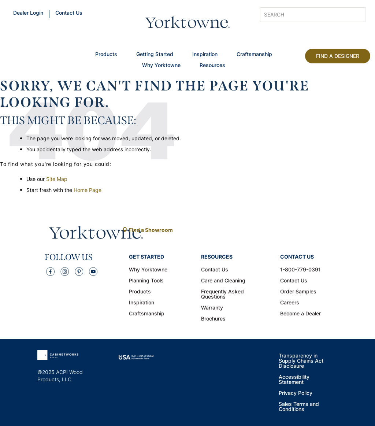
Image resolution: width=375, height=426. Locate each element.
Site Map (56, 178)
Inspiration (205, 55)
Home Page (87, 189)
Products (106, 55)
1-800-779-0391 (300, 270)
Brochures (213, 319)
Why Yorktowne (161, 65)
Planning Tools (146, 281)
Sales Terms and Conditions (299, 406)
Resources (212, 65)
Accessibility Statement (294, 379)
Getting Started (154, 55)
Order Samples (298, 292)
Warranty (212, 308)
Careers (289, 303)
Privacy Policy (295, 393)
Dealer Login (28, 13)
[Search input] (302, 15)
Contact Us (68, 13)
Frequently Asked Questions (222, 294)
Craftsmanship (254, 55)
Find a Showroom (151, 229)
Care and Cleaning (223, 281)
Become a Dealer (300, 314)
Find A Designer (337, 55)
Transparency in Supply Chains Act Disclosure (301, 361)
